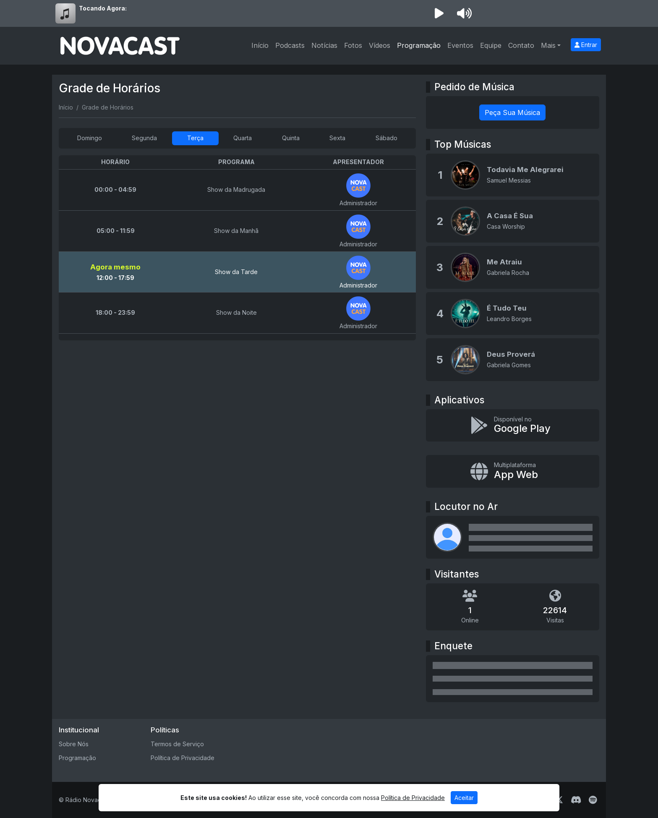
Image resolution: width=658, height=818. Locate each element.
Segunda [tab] (144, 137)
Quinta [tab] (291, 137)
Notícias (324, 45)
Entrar (585, 44)
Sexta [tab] (337, 137)
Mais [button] (548, 45)
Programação (419, 45)
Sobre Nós (74, 743)
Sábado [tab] (386, 137)
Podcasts (290, 45)
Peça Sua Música (512, 112)
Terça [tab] (195, 137)
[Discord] (576, 800)
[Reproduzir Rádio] (439, 13)
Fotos (353, 45)
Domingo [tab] (89, 137)
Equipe (490, 45)
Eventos (460, 45)
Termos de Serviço (177, 743)
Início (260, 45)
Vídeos (379, 45)
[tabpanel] (237, 247)
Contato (521, 45)
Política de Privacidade (182, 757)
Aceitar (464, 797)
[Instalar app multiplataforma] (512, 471)
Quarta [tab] (242, 137)
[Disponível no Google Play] (512, 425)
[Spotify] (593, 800)
